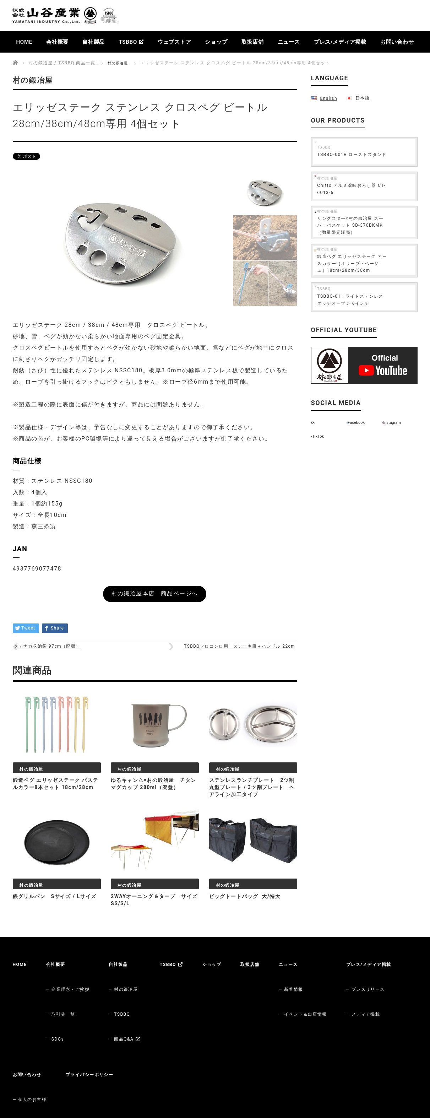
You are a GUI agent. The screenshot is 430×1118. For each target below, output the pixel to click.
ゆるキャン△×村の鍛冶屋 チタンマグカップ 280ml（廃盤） (153, 807)
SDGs (61, 1009)
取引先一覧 (67, 999)
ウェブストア (174, 42)
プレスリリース (37, 1040)
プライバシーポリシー (169, 1030)
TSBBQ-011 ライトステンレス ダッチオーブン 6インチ (376, 316)
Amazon (112, 1082)
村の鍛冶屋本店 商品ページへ (154, 596)
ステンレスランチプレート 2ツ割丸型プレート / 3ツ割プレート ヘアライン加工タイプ (252, 807)
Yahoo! (148, 1082)
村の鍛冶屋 (120, 62)
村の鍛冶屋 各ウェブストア (47, 1072)
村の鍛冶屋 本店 (38, 1082)
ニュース (289, 42)
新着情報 (315, 989)
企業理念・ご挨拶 (76, 989)
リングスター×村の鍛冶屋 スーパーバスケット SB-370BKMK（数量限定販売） (378, 226)
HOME (24, 42)
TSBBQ (131, 42)
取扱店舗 (252, 42)
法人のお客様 (106, 1051)
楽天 (80, 1082)
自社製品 (93, 42)
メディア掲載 (34, 1051)
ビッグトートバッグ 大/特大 (250, 916)
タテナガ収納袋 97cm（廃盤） (57, 657)
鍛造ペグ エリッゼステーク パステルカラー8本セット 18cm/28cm (55, 807)
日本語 (362, 97)
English (328, 98)
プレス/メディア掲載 (340, 42)
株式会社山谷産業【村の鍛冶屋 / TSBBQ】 (337, 1100)
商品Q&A (137, 1009)
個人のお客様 (106, 1040)
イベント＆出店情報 (329, 999)
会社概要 (57, 42)
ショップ (216, 42)
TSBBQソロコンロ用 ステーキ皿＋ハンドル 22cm (229, 657)
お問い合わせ (397, 42)
